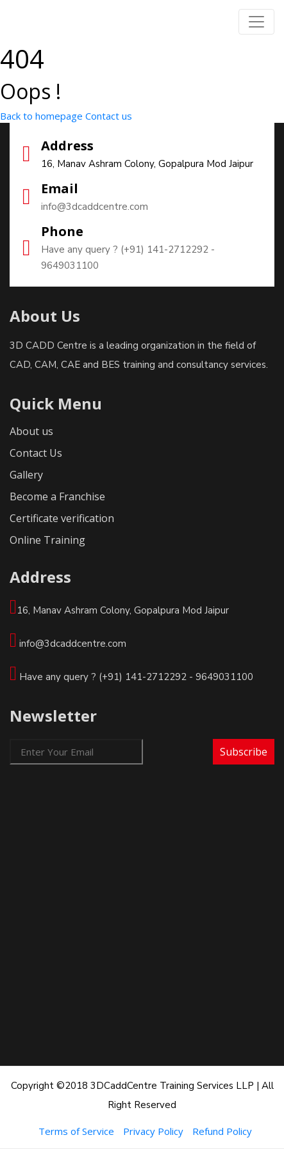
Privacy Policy (153, 1131)
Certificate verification (62, 518)
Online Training (47, 540)
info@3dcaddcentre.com (94, 206)
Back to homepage (41, 115)
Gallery (26, 475)
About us (31, 431)
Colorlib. (216, 1139)
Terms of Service (76, 1131)
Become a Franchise (57, 496)
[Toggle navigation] (256, 22)
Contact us (108, 115)
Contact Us (36, 453)
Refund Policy (222, 1131)
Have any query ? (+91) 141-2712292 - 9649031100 (128, 257)
